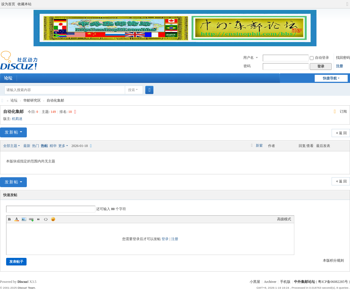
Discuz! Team (26, 287)
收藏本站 (25, 4)
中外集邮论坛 (2, 100)
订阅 (343, 111)
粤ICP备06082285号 (333, 282)
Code (46, 219)
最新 (26, 146)
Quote (38, 219)
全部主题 (10, 146)
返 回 (343, 133)
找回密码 (343, 58)
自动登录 (319, 58)
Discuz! (23, 282)
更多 (61, 146)
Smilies (53, 219)
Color (17, 219)
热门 (35, 146)
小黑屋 (255, 282)
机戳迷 (17, 119)
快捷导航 (330, 78)
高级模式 (284, 219)
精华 (53, 146)
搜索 (131, 90)
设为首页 (8, 4)
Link (31, 219)
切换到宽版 (347, 6)
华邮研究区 (32, 100)
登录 (165, 239)
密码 (247, 66)
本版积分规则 (333, 260)
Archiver (270, 282)
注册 (339, 66)
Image (24, 219)
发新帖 (12, 132)
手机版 (285, 282)
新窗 (259, 145)
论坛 (14, 100)
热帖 (44, 146)
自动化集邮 (55, 100)
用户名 (248, 58)
